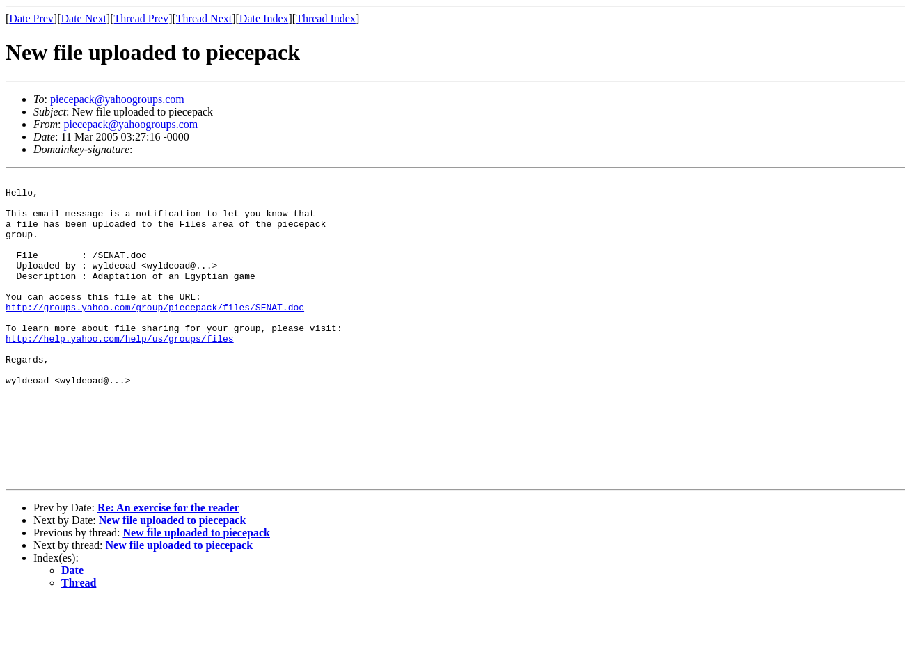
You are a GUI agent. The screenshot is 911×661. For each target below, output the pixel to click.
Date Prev (31, 18)
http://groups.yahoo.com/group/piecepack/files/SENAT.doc (155, 334)
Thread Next (204, 18)
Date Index (264, 18)
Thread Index (326, 18)
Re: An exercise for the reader (168, 568)
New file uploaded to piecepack (172, 581)
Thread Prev (140, 18)
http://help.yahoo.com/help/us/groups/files (120, 371)
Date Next (83, 18)
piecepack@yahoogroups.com (117, 99)
